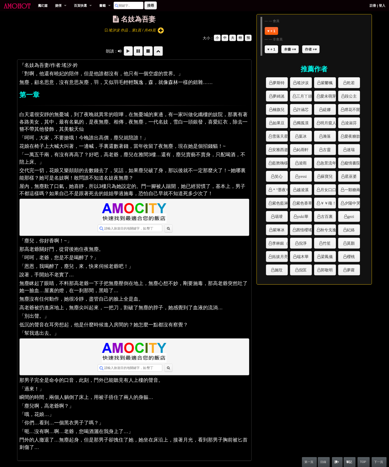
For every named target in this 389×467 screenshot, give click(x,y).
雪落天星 (280, 136)
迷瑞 (351, 150)
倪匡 (303, 270)
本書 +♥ (290, 49)
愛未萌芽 (328, 96)
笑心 (279, 176)
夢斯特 (279, 83)
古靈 (327, 150)
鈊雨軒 (303, 150)
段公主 (351, 96)
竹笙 (327, 243)
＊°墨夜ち (280, 190)
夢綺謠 (279, 96)
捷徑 (58, 5)
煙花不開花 (352, 109)
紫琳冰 (279, 230)
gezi (351, 216)
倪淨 (303, 243)
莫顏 (351, 243)
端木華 (303, 257)
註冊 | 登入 (377, 5)
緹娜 (327, 109)
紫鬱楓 (327, 83)
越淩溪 (303, 190)
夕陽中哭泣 (352, 203)
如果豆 (279, 123)
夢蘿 (351, 270)
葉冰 (303, 136)
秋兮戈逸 (328, 230)
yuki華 (302, 216)
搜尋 (150, 5)
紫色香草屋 (304, 203)
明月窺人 (328, 123)
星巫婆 (351, 176)
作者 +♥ (311, 49)
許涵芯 (303, 109)
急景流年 (328, 163)
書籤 (102, 5)
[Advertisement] (314, 296)
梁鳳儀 (327, 257)
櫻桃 (351, 257)
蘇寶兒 (327, 176)
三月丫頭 (304, 96)
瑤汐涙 (303, 83)
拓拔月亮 (280, 257)
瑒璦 (279, 216)
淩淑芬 (351, 123)
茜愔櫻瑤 (304, 230)
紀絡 (351, 230)
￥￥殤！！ (328, 203)
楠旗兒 (279, 109)
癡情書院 (352, 163)
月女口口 (328, 190)
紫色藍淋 (280, 203)
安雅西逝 (280, 150)
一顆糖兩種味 (352, 190)
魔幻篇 (43, 5)
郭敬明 (327, 270)
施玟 (279, 270)
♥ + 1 (271, 31)
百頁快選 (80, 5)
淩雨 (303, 163)
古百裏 (327, 216)
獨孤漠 (303, 123)
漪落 (327, 136)
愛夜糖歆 (352, 136)
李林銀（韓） (280, 243)
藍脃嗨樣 (280, 163)
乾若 (351, 83)
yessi (303, 176)
